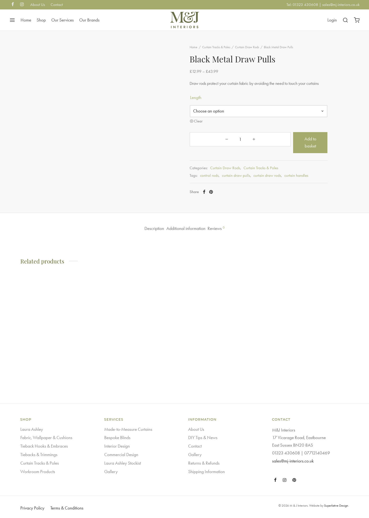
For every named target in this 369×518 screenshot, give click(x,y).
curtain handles (305, 179)
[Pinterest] (220, 196)
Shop (41, 20)
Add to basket (277, 150)
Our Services (62, 20)
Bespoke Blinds (117, 437)
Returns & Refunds (204, 463)
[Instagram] (22, 4)
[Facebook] (12, 4)
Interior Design (117, 446)
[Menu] (12, 20)
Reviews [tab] (225, 229)
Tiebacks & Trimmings (38, 454)
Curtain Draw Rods (256, 51)
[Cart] (357, 20)
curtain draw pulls (245, 179)
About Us (37, 4)
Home (26, 20)
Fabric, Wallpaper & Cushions (46, 437)
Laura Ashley (31, 429)
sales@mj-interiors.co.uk (341, 4)
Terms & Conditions (66, 508)
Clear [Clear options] (207, 132)
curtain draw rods (276, 179)
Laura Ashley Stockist (122, 463)
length (205, 109)
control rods (218, 179)
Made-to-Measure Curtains (128, 429)
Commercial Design (121, 454)
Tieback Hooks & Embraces (44, 446)
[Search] (345, 20)
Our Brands (89, 20)
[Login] (332, 20)
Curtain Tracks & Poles (225, 51)
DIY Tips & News (202, 437)
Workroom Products (37, 471)
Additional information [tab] (186, 229)
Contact (57, 4)
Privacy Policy (32, 508)
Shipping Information (206, 471)
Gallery (111, 471)
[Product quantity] (211, 150)
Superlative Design (336, 506)
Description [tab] (145, 229)
